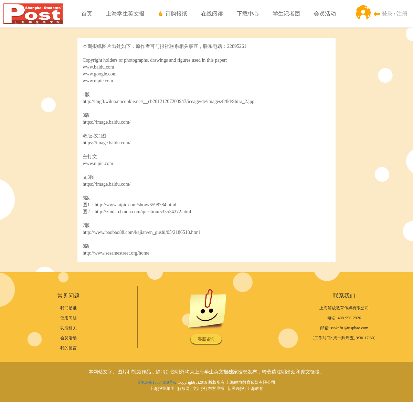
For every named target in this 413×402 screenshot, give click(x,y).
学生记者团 (286, 14)
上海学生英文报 (125, 14)
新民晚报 (235, 388)
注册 (401, 14)
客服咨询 (206, 339)
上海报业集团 (162, 388)
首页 (86, 14)
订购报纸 (176, 14)
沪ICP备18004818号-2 (157, 382)
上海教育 (255, 388)
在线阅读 (212, 14)
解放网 (183, 388)
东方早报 (216, 388)
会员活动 (325, 14)
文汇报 (199, 388)
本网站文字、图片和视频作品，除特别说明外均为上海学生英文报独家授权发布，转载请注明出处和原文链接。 (206, 371)
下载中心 (248, 14)
